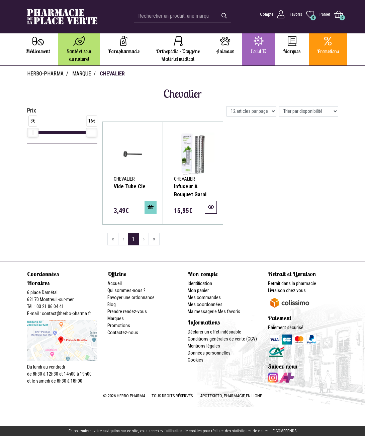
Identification (200, 283)
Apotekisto (231, 395)
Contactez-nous (122, 332)
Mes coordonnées (205, 304)
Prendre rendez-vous (127, 311)
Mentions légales (204, 346)
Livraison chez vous (287, 290)
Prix (31, 110)
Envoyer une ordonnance (131, 297)
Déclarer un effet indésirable (214, 332)
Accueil (114, 283)
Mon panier (198, 290)
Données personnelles (209, 353)
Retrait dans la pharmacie (292, 283)
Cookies (195, 360)
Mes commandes (204, 297)
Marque (81, 73)
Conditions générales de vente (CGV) (222, 339)
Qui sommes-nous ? (126, 290)
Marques (115, 318)
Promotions (118, 325)
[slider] (32, 132)
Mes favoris (229, 311)
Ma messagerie (202, 311)
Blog (111, 304)
